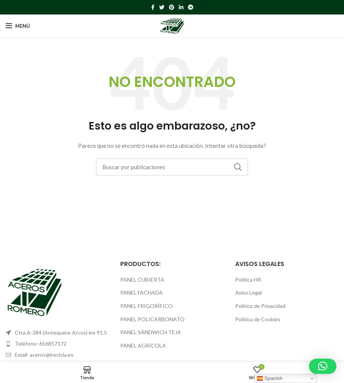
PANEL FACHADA (141, 292)
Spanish (270, 378)
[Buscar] (172, 167)
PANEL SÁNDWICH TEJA (150, 332)
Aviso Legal (248, 292)
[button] (322, 366)
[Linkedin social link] (181, 7)
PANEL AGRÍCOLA (143, 345)
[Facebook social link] (153, 7)
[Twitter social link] (162, 7)
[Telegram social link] (191, 7)
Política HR (248, 279)
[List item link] (57, 344)
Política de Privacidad (260, 306)
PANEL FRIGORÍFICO (146, 306)
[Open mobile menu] (18, 26)
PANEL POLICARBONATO (152, 319)
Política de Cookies (257, 319)
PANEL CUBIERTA (142, 279)
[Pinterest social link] (172, 7)
